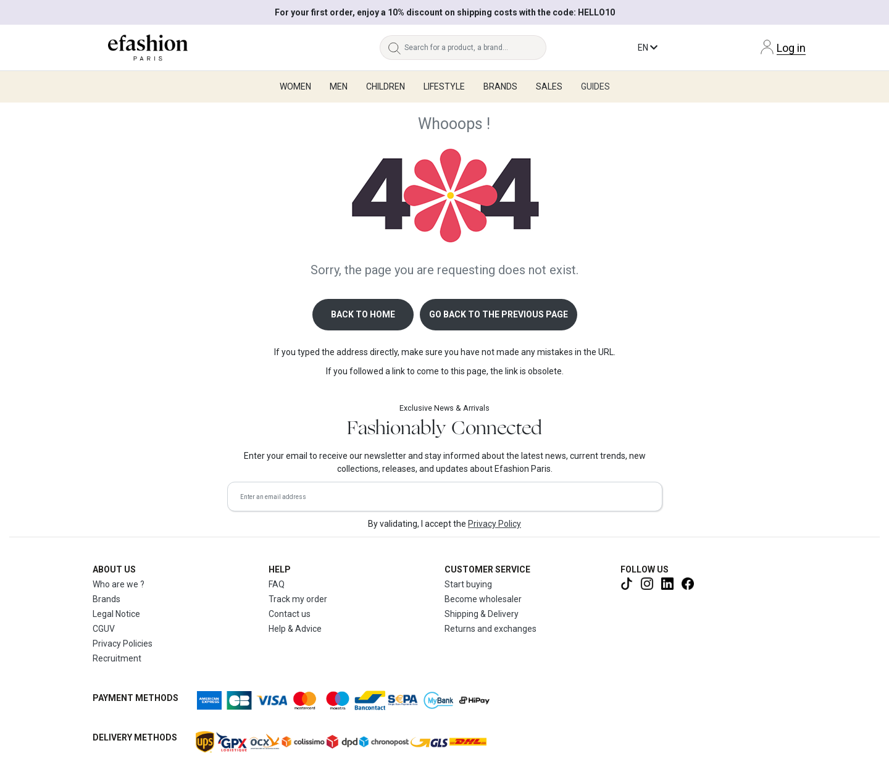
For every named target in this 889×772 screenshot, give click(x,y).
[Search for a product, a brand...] (475, 47)
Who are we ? (118, 584)
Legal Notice (116, 614)
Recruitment (117, 658)
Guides (595, 86)
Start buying (468, 584)
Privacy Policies (122, 643)
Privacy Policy (494, 524)
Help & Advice (295, 629)
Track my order (298, 599)
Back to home (363, 314)
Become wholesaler (483, 599)
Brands (106, 599)
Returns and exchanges (490, 629)
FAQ (277, 584)
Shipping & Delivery (481, 614)
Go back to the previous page (498, 314)
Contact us (290, 614)
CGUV (104, 629)
